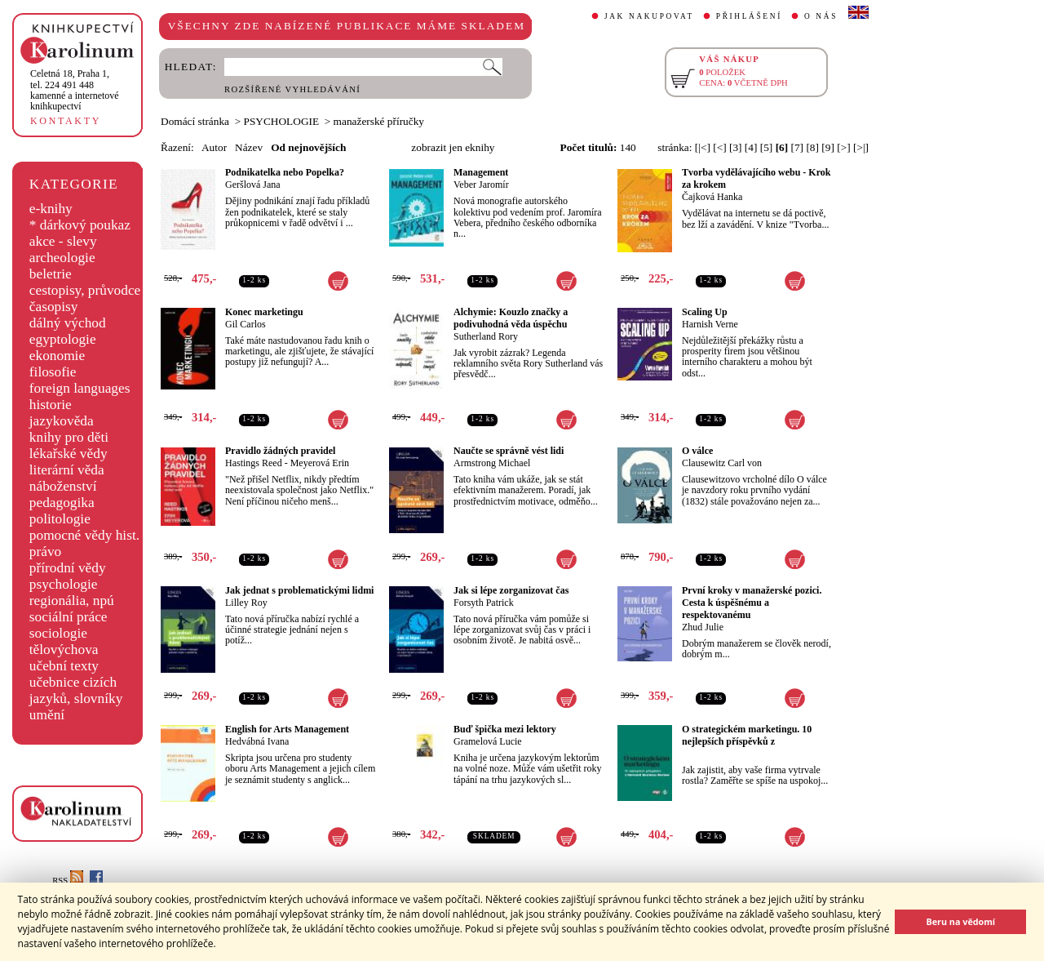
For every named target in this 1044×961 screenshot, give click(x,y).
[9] (827, 147)
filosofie (53, 372)
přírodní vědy (67, 568)
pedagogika (62, 502)
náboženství (63, 486)
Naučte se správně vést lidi (508, 450)
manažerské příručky (379, 121)
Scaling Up (705, 312)
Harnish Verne (710, 324)
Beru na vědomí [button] (960, 921)
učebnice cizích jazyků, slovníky (76, 690)
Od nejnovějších (308, 147)
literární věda (66, 470)
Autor (214, 147)
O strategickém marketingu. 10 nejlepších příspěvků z (747, 735)
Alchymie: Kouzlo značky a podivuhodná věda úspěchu (510, 318)
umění (46, 715)
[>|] (861, 147)
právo (45, 551)
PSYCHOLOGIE (282, 121)
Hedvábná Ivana (257, 741)
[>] (843, 147)
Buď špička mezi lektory (504, 729)
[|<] (702, 147)
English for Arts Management (287, 729)
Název (249, 147)
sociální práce (68, 617)
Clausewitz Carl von (722, 463)
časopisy (53, 306)
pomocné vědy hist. (84, 535)
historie (50, 404)
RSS (67, 880)
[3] (735, 147)
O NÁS (821, 16)
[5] (766, 147)
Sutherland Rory (485, 336)
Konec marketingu (264, 312)
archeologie (62, 257)
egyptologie (62, 339)
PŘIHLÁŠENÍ (749, 16)
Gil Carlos (245, 324)
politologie (60, 519)
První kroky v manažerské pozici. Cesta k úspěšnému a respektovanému (751, 603)
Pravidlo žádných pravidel (280, 450)
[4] (751, 147)
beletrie (50, 274)
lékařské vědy (68, 453)
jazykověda (61, 421)
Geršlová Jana (253, 184)
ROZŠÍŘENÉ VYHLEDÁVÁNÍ (292, 89)
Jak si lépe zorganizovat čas (510, 590)
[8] (812, 147)
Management (480, 172)
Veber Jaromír (481, 184)
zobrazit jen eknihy (452, 147)
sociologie (58, 633)
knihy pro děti (68, 437)
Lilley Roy (246, 602)
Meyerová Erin (319, 463)
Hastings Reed (253, 463)
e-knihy (51, 208)
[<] (719, 147)
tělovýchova (64, 649)
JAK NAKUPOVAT (649, 16)
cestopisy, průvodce (85, 290)
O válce (697, 450)
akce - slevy (63, 241)
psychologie (63, 584)
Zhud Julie (702, 627)
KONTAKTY (65, 121)
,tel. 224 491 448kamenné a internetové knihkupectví (74, 90)
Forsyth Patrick (483, 602)
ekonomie (57, 355)
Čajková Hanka (712, 196)
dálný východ (67, 323)
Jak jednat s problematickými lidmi (299, 590)
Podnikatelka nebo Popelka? (284, 172)
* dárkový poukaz (79, 225)
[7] (797, 147)
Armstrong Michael (491, 463)
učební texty (64, 666)
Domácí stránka (195, 121)
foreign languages (79, 388)
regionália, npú (71, 600)
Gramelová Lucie (487, 741)
